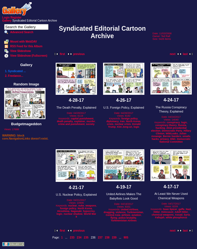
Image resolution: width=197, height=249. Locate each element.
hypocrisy (89, 211)
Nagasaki (76, 211)
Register (15, 17)
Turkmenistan (135, 212)
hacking (160, 128)
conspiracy (173, 122)
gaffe (182, 209)
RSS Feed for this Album (26, 46)
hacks (155, 139)
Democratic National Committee (175, 140)
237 (100, 237)
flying (113, 217)
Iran (122, 121)
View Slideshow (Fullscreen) (28, 55)
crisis (110, 124)
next (173, 54)
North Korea (133, 121)
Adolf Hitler (181, 212)
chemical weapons (163, 214)
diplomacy (112, 121)
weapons (90, 205)
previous (79, 54)
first (62, 54)
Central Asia (113, 215)
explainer (79, 121)
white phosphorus (176, 217)
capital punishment (82, 118)
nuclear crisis (123, 124)
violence (121, 212)
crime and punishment (71, 124)
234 (79, 237)
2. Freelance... (14, 75)
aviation (136, 215)
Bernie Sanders (172, 136)
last (185, 54)
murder (91, 121)
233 (72, 237)
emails (186, 136)
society (90, 124)
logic (136, 126)
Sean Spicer (170, 209)
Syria (187, 214)
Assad (178, 214)
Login (6, 17)
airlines (126, 215)
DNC (173, 139)
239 (114, 237)
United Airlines (129, 209)
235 (86, 237)
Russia (182, 125)
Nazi (188, 209)
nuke (81, 205)
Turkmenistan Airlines (124, 220)
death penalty (65, 121)
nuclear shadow (73, 214)
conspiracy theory (166, 125)
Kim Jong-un (124, 126)
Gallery (7, 20)
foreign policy (130, 118)
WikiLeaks (172, 133)
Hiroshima (63, 211)
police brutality (127, 217)
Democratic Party (172, 130)
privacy (164, 139)
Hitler (156, 212)
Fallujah (159, 217)
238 (107, 237)
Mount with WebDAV (23, 41)
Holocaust (167, 212)
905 (126, 237)
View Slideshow (20, 51)
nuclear (72, 205)
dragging (109, 212)
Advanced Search (21, 32)
